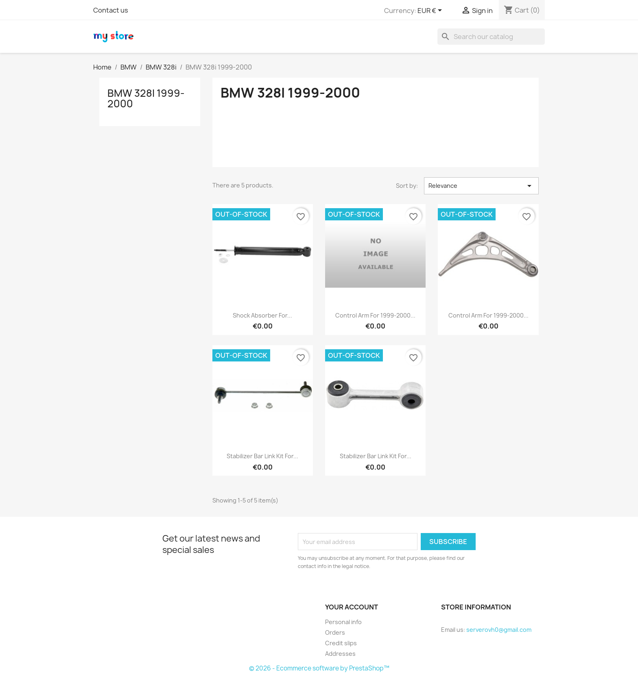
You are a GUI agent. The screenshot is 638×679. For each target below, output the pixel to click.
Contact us (110, 10)
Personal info (343, 622)
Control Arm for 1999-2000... (375, 315)
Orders (335, 632)
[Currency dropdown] (431, 11)
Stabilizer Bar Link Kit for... (262, 456)
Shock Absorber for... (262, 315)
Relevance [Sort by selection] (481, 186)
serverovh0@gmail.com (498, 629)
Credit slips (341, 643)
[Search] (491, 36)
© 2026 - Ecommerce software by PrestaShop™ (319, 668)
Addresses (340, 653)
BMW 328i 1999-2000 (146, 98)
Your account (351, 607)
